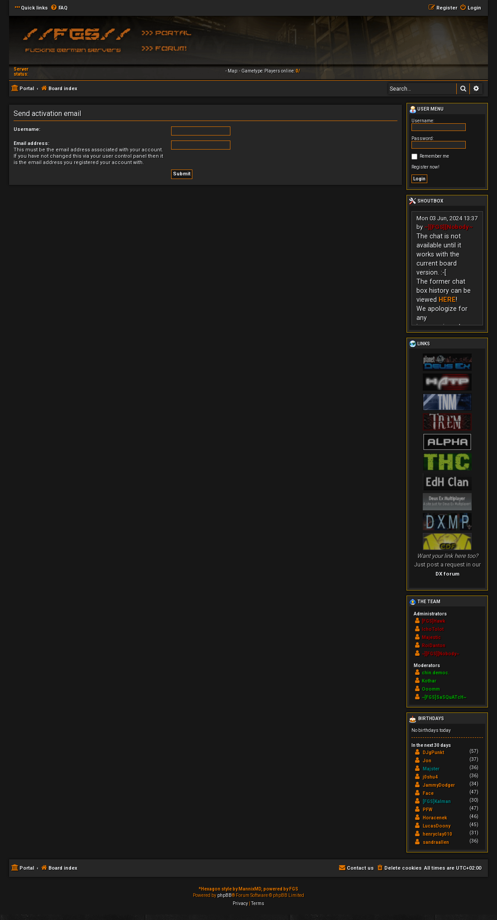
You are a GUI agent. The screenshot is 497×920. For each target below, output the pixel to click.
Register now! (425, 167)
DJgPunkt (433, 752)
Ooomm (431, 689)
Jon (427, 760)
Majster (431, 768)
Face (428, 793)
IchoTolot (433, 629)
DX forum (447, 574)
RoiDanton (433, 645)
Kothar (429, 680)
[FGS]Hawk (433, 621)
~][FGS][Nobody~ (448, 226)
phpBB (224, 895)
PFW (427, 809)
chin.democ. (435, 672)
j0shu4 (430, 777)
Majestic (431, 637)
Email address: (31, 143)
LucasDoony (436, 825)
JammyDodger (439, 785)
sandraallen (436, 842)
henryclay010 (437, 834)
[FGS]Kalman (437, 801)
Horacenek (435, 817)
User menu (426, 109)
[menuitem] (58, 8)
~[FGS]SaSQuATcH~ (444, 697)
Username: (27, 129)
